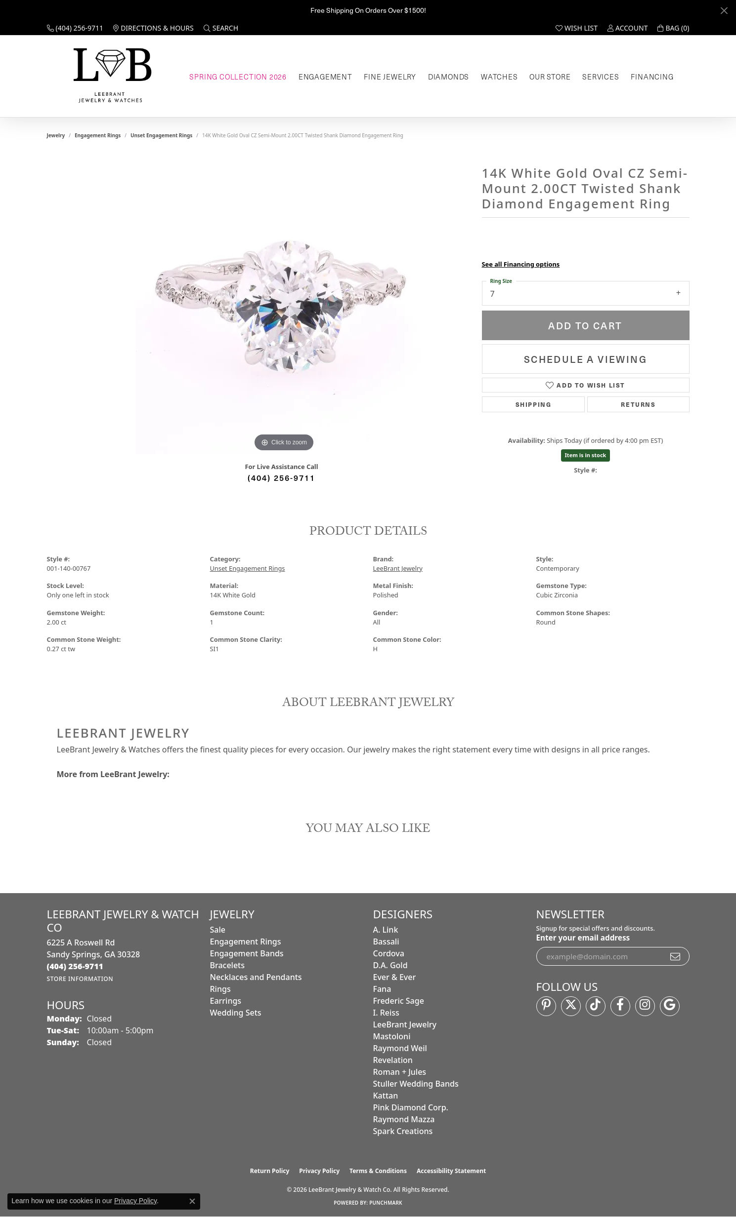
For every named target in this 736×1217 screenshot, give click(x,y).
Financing (652, 76)
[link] (75, 28)
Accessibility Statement (451, 1171)
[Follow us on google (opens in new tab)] (670, 1006)
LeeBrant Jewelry (398, 568)
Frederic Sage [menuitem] (398, 1000)
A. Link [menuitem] (385, 929)
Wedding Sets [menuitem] (235, 1012)
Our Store (549, 76)
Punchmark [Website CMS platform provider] (385, 1202)
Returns (638, 404)
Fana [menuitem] (382, 988)
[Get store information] (80, 979)
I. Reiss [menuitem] (386, 1012)
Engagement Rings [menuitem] (245, 941)
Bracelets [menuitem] (227, 965)
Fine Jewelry (390, 76)
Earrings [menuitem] (226, 1000)
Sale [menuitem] (217, 929)
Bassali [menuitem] (386, 941)
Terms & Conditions (378, 1171)
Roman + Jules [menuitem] (400, 1071)
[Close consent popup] (192, 1201)
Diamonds (448, 76)
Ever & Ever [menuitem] (394, 977)
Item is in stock (585, 455)
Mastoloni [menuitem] (392, 1036)
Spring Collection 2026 (238, 76)
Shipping (534, 404)
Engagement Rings (98, 135)
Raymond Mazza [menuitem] (404, 1119)
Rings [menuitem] (220, 988)
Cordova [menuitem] (388, 953)
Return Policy (270, 1171)
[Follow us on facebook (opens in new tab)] (620, 1006)
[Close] (724, 10)
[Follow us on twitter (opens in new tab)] (571, 1006)
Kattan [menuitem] (385, 1095)
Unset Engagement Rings (161, 135)
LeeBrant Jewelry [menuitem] (404, 1024)
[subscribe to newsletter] (675, 956)
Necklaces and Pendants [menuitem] (256, 977)
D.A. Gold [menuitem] (390, 965)
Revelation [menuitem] (393, 1060)
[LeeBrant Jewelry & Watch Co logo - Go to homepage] (110, 76)
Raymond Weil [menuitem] (400, 1048)
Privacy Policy (319, 1171)
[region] (284, 306)
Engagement (325, 76)
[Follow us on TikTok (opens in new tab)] (596, 1006)
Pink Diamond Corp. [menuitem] (410, 1107)
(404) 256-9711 (281, 477)
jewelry (56, 135)
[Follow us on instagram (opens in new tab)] (645, 1006)
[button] (221, 28)
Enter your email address (583, 937)
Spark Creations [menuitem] (403, 1131)
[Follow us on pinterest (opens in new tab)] (546, 1006)
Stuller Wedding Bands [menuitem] (416, 1083)
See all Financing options (521, 264)
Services (600, 76)
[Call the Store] (75, 966)
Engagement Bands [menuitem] (247, 953)
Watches (499, 76)
